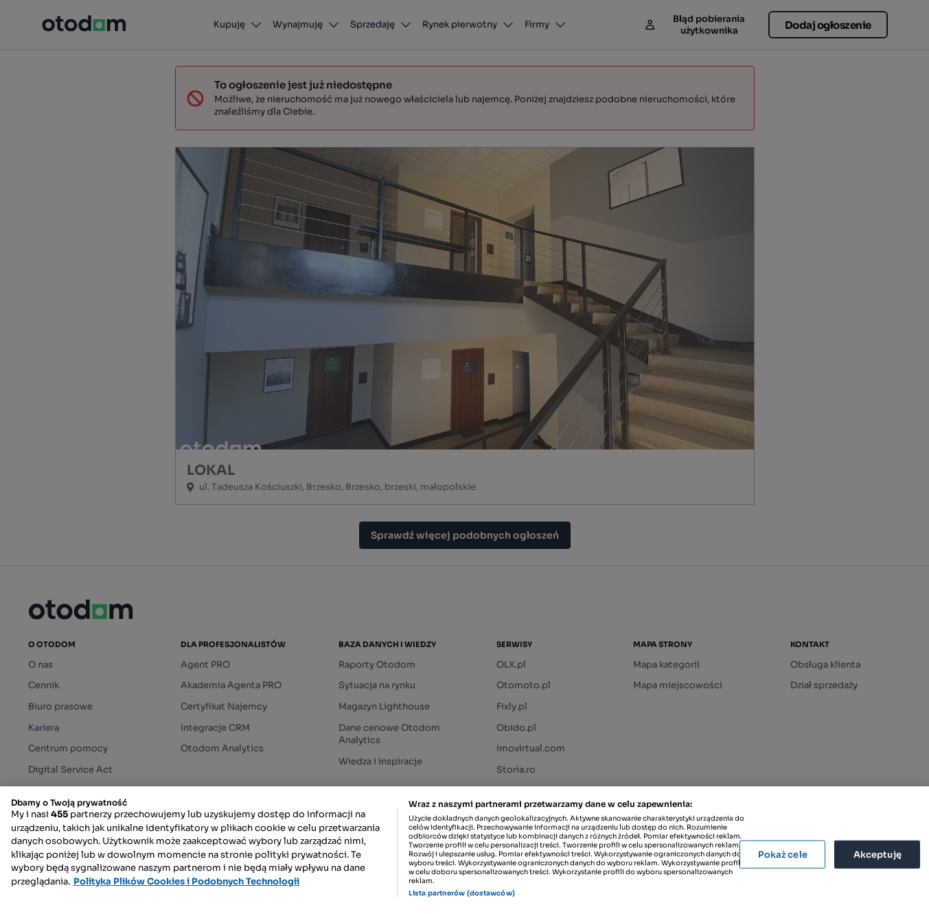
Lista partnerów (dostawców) (462, 893)
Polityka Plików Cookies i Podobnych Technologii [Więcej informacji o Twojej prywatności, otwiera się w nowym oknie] (186, 881)
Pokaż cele (782, 854)
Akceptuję (877, 854)
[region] (464, 850)
